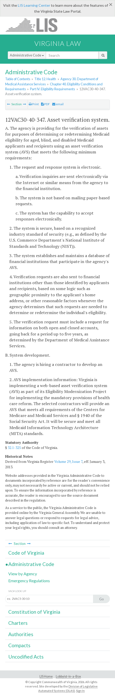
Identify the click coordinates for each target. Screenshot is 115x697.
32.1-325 (14, 447)
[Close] (111, 4)
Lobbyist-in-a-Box (68, 676)
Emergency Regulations (29, 580)
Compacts (19, 645)
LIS (34, 25)
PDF (45, 104)
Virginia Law (57, 43)
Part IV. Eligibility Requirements (52, 89)
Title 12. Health (45, 79)
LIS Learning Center (34, 5)
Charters (18, 623)
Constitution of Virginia (34, 612)
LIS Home (46, 676)
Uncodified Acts (26, 657)
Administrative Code (27, 55)
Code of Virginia (26, 553)
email (58, 104)
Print (34, 104)
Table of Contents (17, 79)
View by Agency (22, 573)
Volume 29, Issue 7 (68, 461)
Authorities (20, 634)
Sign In (80, 690)
